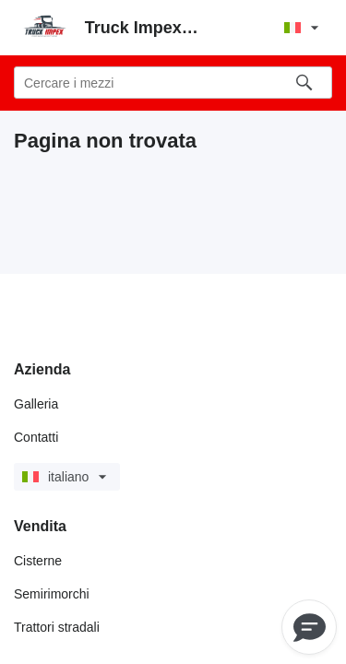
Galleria (36, 404)
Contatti (36, 437)
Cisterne (38, 560)
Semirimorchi (51, 594)
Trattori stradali (57, 627)
